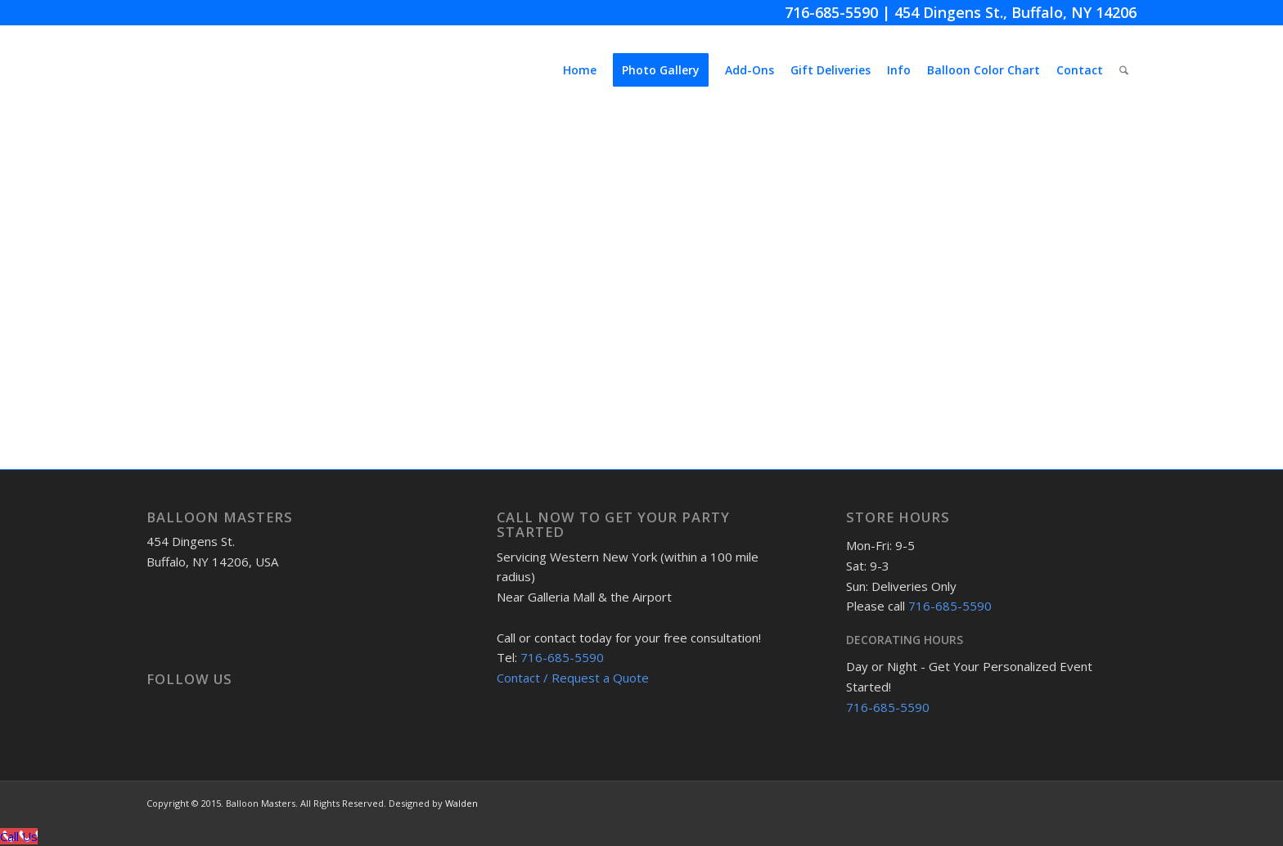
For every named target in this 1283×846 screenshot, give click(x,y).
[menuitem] (580, 70)
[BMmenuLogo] (269, 70)
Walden (461, 803)
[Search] (1124, 70)
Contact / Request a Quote (573, 677)
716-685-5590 (831, 12)
